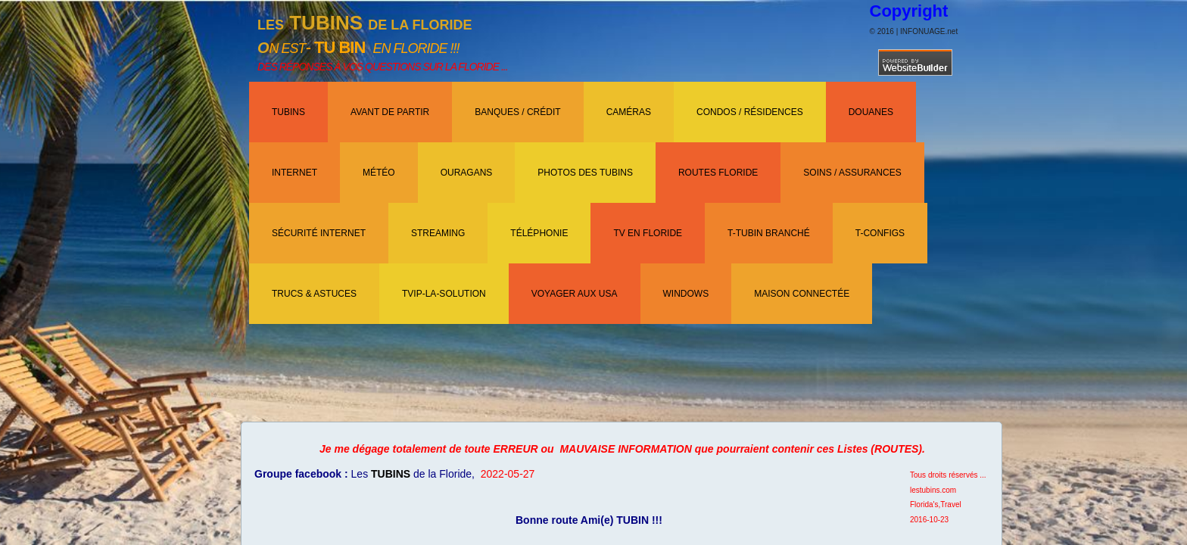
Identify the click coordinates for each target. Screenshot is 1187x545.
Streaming (438, 233)
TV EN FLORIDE (647, 233)
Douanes (871, 112)
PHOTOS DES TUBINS (585, 172)
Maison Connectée (801, 293)
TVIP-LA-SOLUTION (444, 293)
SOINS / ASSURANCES (852, 172)
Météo (379, 172)
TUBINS (288, 112)
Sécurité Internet (319, 233)
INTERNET (294, 172)
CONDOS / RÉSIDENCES (749, 112)
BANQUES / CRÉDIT (517, 112)
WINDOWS (686, 293)
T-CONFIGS (880, 233)
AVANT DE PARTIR (389, 112)
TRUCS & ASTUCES (314, 293)
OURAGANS (467, 172)
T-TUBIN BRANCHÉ (768, 233)
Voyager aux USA (574, 293)
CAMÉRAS (628, 112)
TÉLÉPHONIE (539, 233)
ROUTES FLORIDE (718, 172)
